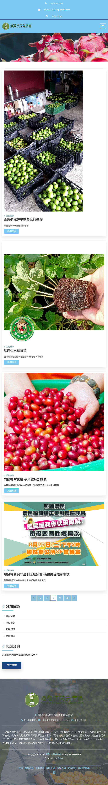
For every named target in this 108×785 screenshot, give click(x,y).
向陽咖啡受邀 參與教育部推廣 (25, 479)
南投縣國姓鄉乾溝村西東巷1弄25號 (54, 715)
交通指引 (72, 768)
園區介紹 (50, 768)
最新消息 (39, 768)
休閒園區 (10, 636)
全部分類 (10, 616)
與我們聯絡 (84, 768)
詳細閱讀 (11, 231)
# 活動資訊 (9, 215)
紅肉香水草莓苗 (15, 350)
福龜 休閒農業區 (53, 754)
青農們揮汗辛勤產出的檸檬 (23, 219)
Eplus (60, 758)
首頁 (20, 768)
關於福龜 (29, 768)
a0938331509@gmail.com (53, 10)
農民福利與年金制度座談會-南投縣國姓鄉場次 (37, 574)
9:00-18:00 (53, 16)
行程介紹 (61, 768)
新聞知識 (10, 629)
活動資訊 (10, 622)
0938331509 (53, 3)
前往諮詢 (12, 665)
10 (67, 597)
